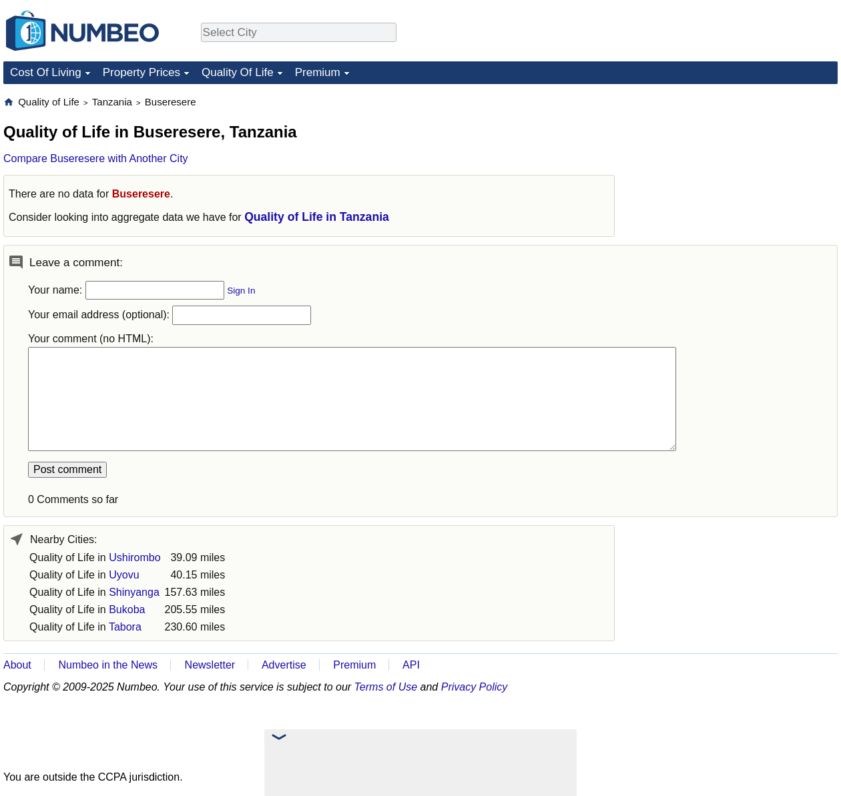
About (17, 665)
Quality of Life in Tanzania (316, 217)
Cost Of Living (45, 72)
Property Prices (141, 72)
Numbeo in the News (108, 665)
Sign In (241, 291)
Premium (317, 72)
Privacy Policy (474, 687)
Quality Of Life (238, 72)
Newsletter (210, 665)
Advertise (284, 665)
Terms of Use (386, 687)
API (411, 665)
